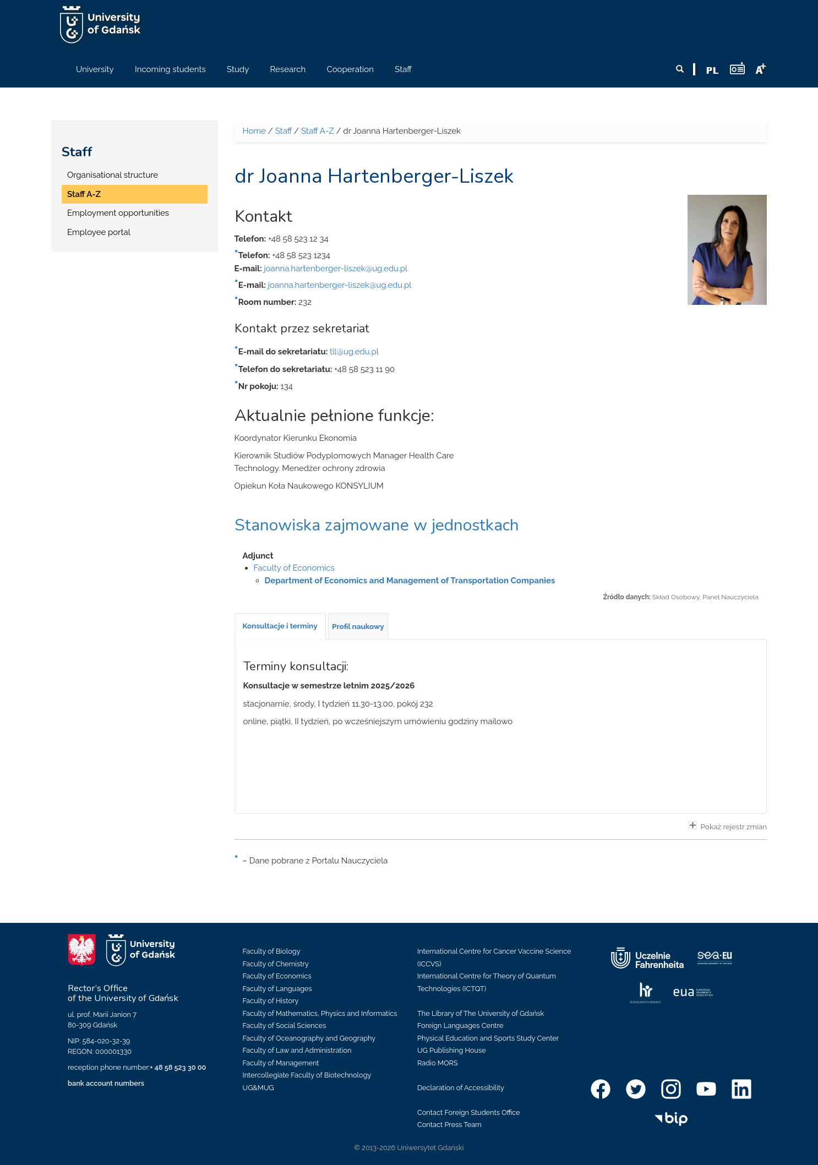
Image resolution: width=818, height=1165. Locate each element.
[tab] (280, 626)
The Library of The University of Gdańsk (480, 1013)
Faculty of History (271, 1001)
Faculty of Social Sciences (284, 1025)
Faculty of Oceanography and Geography (309, 1038)
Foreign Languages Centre (460, 1025)
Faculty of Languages (277, 988)
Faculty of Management (281, 1063)
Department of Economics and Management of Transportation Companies (410, 581)
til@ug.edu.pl (354, 352)
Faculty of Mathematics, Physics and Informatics (320, 1013)
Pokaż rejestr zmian (728, 826)
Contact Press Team (449, 1124)
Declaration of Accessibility (460, 1088)
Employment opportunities (118, 213)
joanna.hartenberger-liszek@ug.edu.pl (335, 269)
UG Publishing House (451, 1050)
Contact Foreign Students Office (468, 1112)
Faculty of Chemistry (276, 964)
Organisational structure (112, 175)
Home (254, 131)
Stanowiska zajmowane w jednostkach (377, 525)
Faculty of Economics (294, 568)
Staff (77, 152)
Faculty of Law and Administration (297, 1050)
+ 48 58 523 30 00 (178, 1067)
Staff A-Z (84, 194)
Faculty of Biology (272, 951)
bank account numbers (106, 1083)
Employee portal (98, 232)
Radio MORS (437, 1063)
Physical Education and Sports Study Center (488, 1038)
